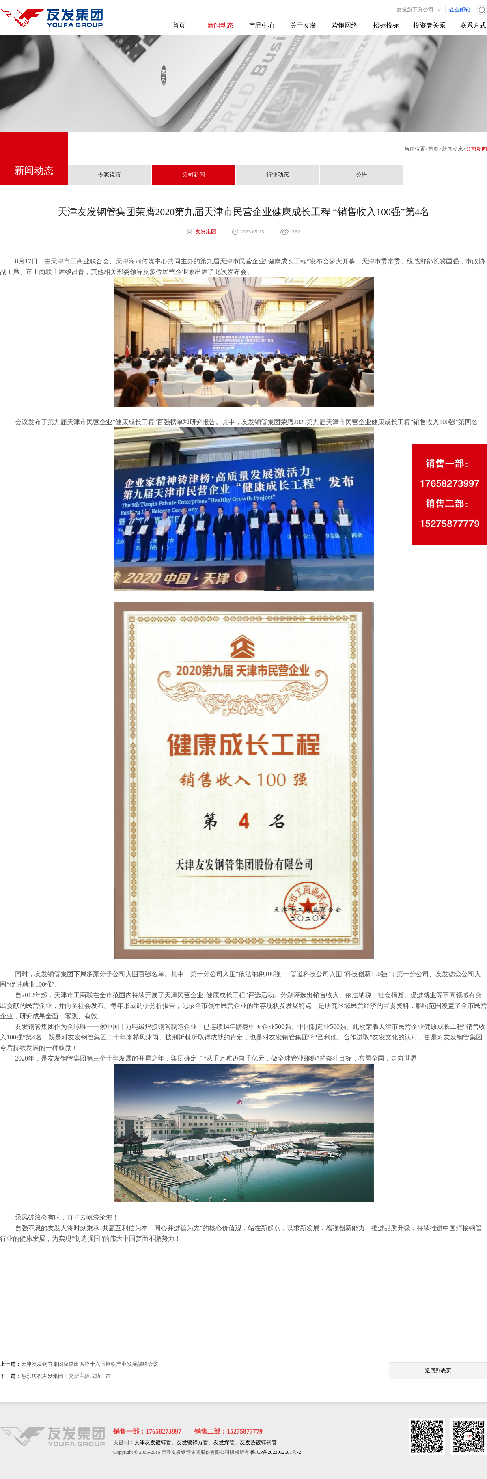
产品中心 (262, 25)
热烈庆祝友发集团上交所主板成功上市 (66, 1376)
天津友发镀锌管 (152, 1442)
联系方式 (473, 25)
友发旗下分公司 (414, 9)
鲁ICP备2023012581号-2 (275, 1452)
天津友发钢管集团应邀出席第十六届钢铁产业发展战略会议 (89, 1364)
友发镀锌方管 (192, 1442)
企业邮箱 (459, 9)
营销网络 (345, 25)
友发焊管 (224, 1442)
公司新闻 (476, 149)
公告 (361, 175)
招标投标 (386, 25)
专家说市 (109, 175)
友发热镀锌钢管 (258, 1442)
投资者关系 (429, 25)
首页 (178, 25)
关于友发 (303, 25)
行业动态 (277, 175)
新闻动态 (220, 25)
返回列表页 (438, 1370)
